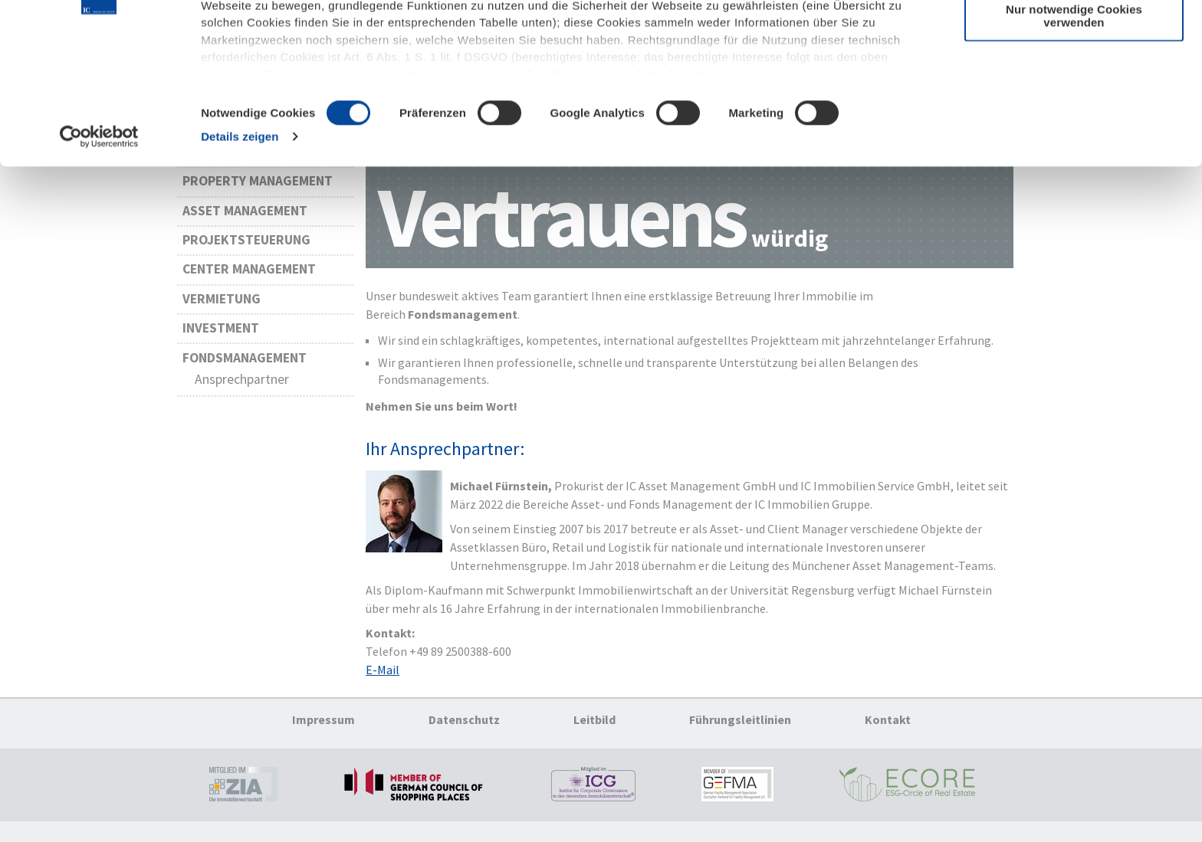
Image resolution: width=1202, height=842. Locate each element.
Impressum (323, 728)
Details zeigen (239, 255)
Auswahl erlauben (1074, 83)
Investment (220, 336)
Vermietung (221, 307)
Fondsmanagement (244, 366)
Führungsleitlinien (740, 728)
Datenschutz (464, 728)
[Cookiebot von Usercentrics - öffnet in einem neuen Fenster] (99, 255)
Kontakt (888, 728)
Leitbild (594, 728)
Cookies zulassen (1073, 37)
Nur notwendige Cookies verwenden (1074, 134)
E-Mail (382, 678)
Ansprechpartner (242, 387)
